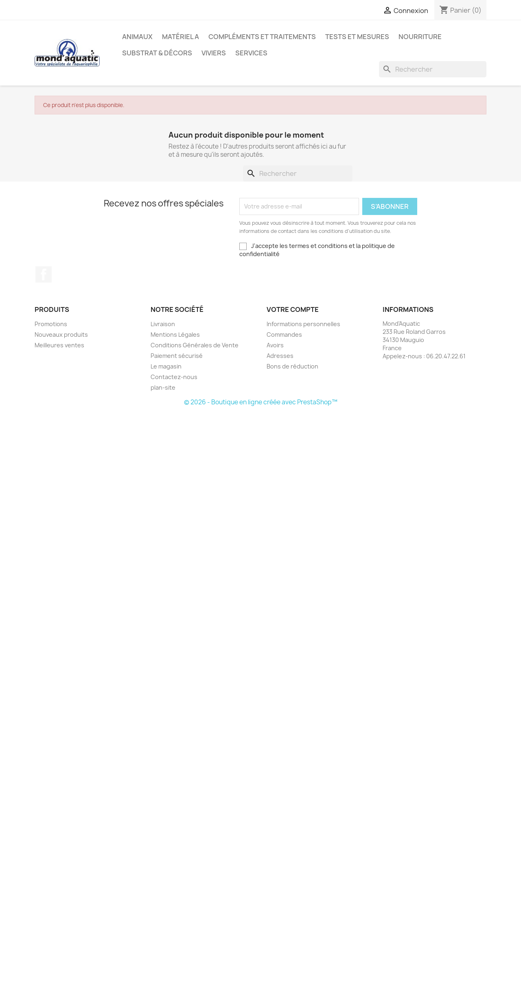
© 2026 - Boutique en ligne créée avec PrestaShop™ (260, 402)
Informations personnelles (303, 324)
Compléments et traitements (262, 36)
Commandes (284, 334)
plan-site (163, 387)
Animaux (137, 36)
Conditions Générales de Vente (195, 345)
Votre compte (293, 309)
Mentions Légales (175, 334)
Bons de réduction (292, 366)
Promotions (51, 324)
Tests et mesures (357, 36)
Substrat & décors (157, 52)
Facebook (43, 274)
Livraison (163, 324)
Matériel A (180, 36)
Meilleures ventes (59, 345)
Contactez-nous (174, 377)
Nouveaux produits (61, 334)
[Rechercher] (432, 69)
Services (251, 52)
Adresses (280, 356)
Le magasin (166, 366)
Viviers (213, 52)
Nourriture (420, 36)
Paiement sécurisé (177, 356)
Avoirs (275, 345)
